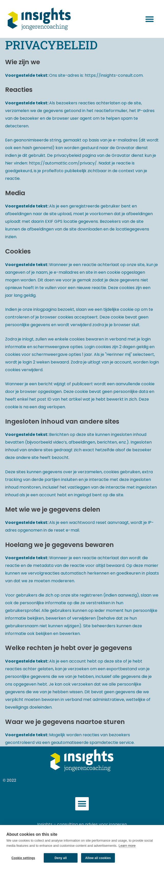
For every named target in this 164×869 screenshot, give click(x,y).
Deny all (60, 858)
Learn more (127, 846)
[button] (149, 19)
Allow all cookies (98, 858)
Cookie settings (23, 858)
